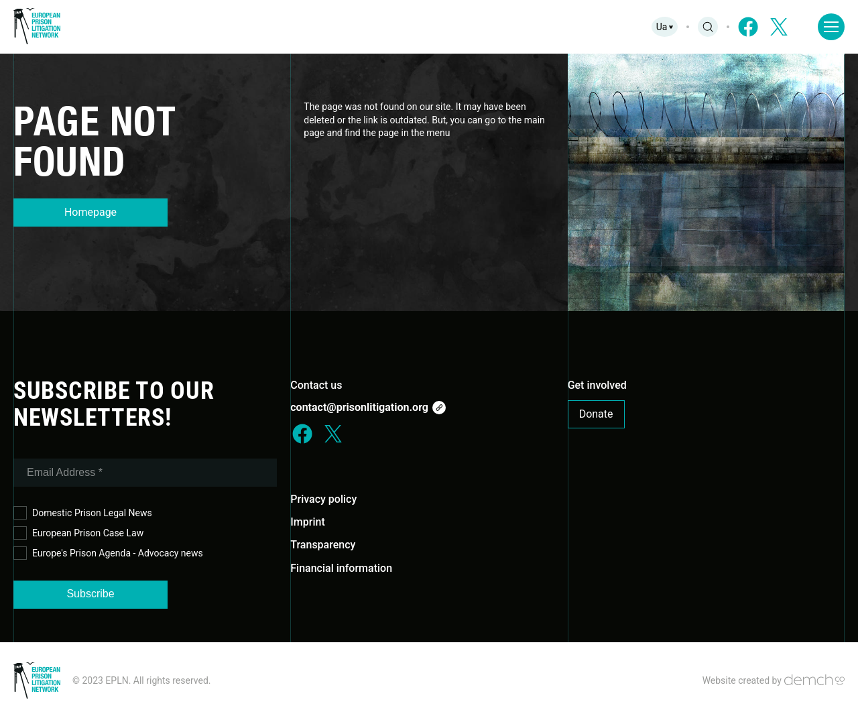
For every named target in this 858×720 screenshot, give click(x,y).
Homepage (90, 212)
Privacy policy (323, 499)
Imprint (307, 522)
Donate (596, 414)
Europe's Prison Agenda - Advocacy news (108, 553)
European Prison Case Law (78, 533)
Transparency (322, 544)
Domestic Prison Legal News (82, 513)
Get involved (597, 385)
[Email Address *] (145, 473)
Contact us (316, 385)
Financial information (341, 568)
